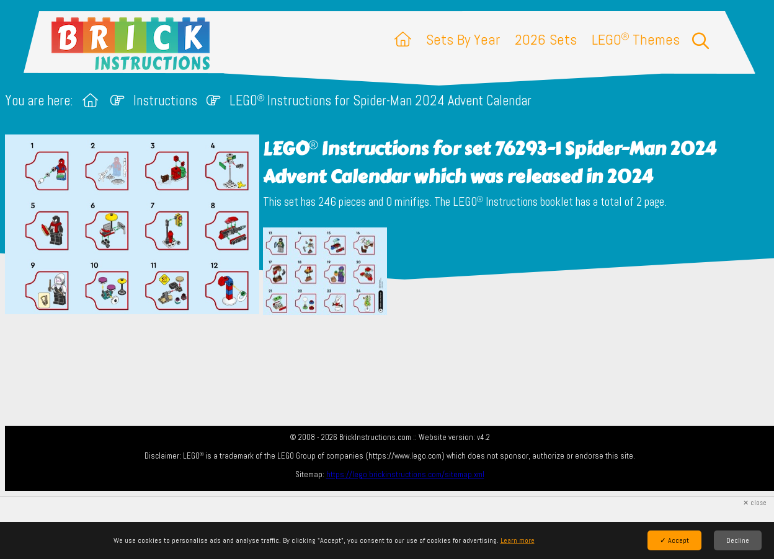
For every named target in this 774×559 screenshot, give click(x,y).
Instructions (165, 101)
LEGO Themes (636, 39)
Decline (737, 540)
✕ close (755, 503)
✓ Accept (674, 540)
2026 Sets (546, 39)
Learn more (517, 540)
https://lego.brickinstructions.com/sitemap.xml (405, 474)
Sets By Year (463, 39)
